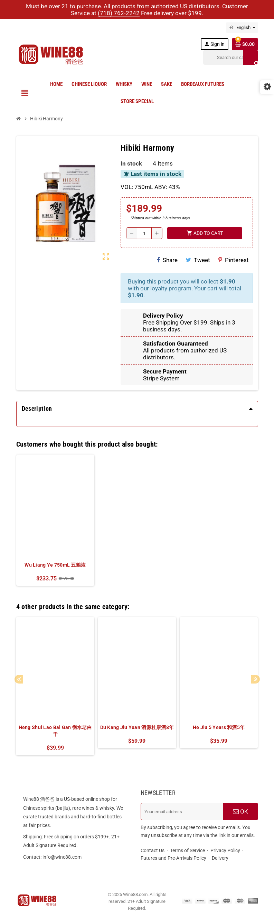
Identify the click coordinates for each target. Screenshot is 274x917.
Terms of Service (187, 850)
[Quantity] (144, 233)
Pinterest (233, 260)
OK (240, 811)
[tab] (137, 408)
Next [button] (255, 679)
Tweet (198, 260)
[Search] (230, 57)
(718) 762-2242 (119, 13)
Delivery (220, 858)
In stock (131, 163)
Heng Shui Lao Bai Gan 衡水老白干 (55, 731)
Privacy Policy (225, 850)
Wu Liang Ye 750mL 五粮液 (55, 565)
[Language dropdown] (242, 27)
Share (167, 260)
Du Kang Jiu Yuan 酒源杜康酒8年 (137, 727)
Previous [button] (19, 679)
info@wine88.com (62, 857)
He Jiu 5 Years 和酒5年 (219, 727)
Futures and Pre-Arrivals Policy (173, 858)
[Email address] (182, 811)
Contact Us (152, 850)
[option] (55, 520)
